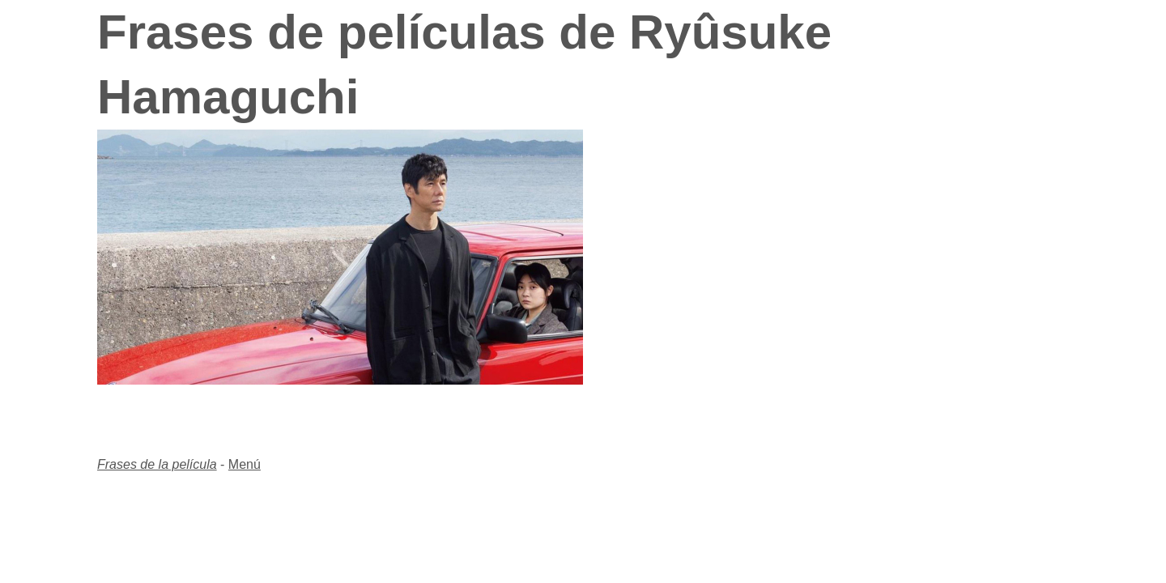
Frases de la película (157, 464)
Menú (244, 464)
